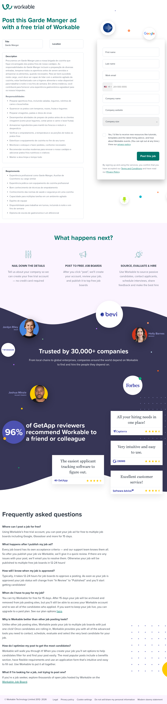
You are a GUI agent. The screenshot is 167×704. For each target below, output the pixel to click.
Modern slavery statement (150, 699)
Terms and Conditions (131, 168)
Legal (55, 699)
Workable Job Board (14, 682)
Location (56, 44)
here (59, 611)
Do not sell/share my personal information (115, 699)
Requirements (13, 171)
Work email (110, 75)
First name (110, 52)
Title (7, 41)
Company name (113, 98)
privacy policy (124, 144)
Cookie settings (84, 699)
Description (11, 56)
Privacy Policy (112, 172)
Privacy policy (67, 699)
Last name (110, 63)
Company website (114, 110)
